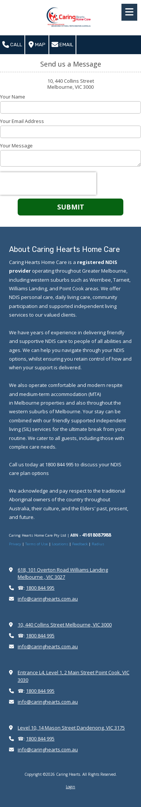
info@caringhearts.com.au (48, 598)
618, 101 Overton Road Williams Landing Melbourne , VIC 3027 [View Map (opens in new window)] (63, 573)
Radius (98, 544)
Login (70, 786)
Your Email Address (22, 121)
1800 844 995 (40, 587)
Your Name (12, 97)
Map (37, 44)
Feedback (80, 544)
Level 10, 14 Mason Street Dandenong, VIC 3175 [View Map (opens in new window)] (71, 727)
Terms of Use (37, 544)
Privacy (15, 544)
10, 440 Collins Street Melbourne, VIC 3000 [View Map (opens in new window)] (65, 624)
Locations (60, 544)
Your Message (16, 146)
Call (12, 44)
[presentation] (48, 183)
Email (62, 44)
